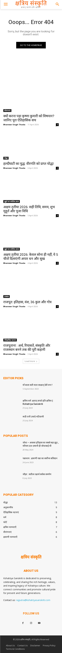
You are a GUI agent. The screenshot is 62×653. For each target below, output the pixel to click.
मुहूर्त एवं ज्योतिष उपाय (11, 201)
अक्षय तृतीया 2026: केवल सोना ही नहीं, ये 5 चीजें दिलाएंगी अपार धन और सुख (30, 257)
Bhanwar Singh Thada (14, 124)
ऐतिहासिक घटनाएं (10, 340)
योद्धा (6, 158)
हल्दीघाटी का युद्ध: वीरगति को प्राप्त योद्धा (28, 164)
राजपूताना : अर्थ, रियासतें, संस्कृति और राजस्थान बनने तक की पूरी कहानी (26, 348)
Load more (31, 361)
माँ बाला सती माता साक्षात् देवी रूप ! (37, 385)
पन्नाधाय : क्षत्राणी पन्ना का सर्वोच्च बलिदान (40, 458)
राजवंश (6, 296)
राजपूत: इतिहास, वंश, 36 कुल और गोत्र (27, 302)
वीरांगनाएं (7, 110)
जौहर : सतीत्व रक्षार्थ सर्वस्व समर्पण (37, 474)
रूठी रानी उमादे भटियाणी (33, 416)
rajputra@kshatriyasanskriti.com (33, 600)
